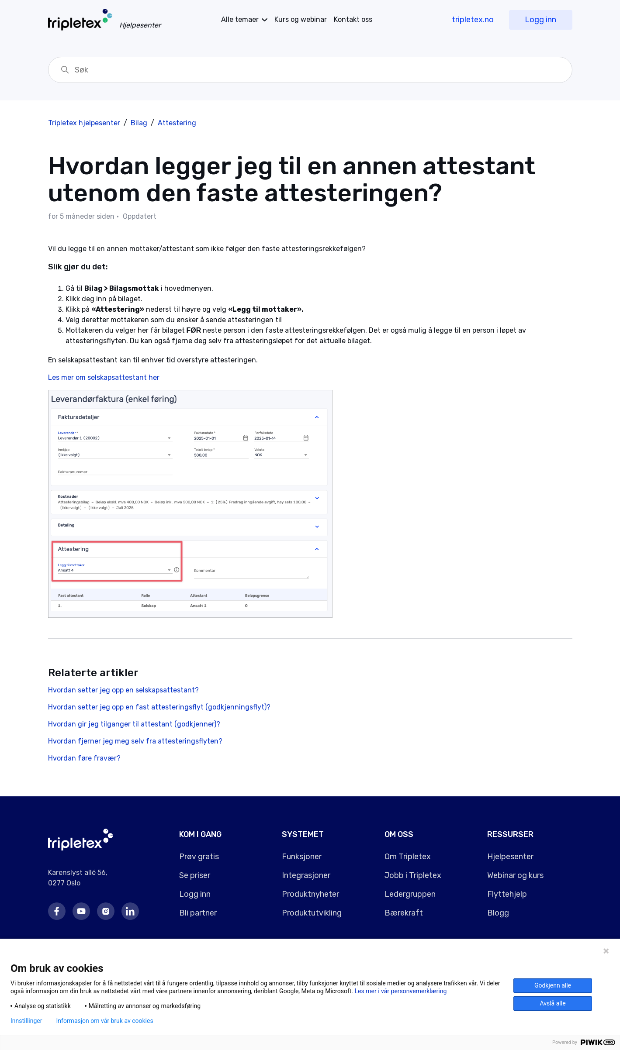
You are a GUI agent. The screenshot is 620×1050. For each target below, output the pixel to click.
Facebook (57, 911)
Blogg (498, 913)
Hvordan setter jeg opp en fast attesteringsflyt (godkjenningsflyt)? (159, 707)
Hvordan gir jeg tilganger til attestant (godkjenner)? (134, 724)
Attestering (177, 123)
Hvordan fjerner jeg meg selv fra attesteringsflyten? (135, 741)
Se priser (194, 875)
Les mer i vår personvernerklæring (401, 991)
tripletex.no (473, 19)
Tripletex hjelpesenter (84, 123)
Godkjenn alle (552, 985)
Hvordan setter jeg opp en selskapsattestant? (123, 690)
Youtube (81, 911)
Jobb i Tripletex (412, 875)
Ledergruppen (410, 894)
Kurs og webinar (300, 19)
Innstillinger (26, 1020)
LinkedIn (130, 911)
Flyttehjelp (507, 894)
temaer (240, 19)
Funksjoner (302, 856)
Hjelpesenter (510, 856)
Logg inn (540, 19)
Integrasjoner (306, 875)
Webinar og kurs (515, 875)
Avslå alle (552, 1003)
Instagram (105, 911)
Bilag (139, 123)
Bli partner (198, 913)
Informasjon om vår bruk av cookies (104, 1020)
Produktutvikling (312, 913)
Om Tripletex (407, 856)
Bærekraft (403, 913)
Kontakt (353, 19)
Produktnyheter (310, 894)
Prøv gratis (199, 856)
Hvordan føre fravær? (84, 758)
